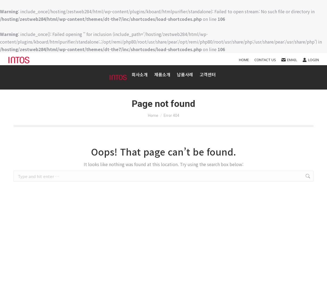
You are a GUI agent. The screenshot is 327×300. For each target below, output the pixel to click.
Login (310, 59)
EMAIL (289, 59)
